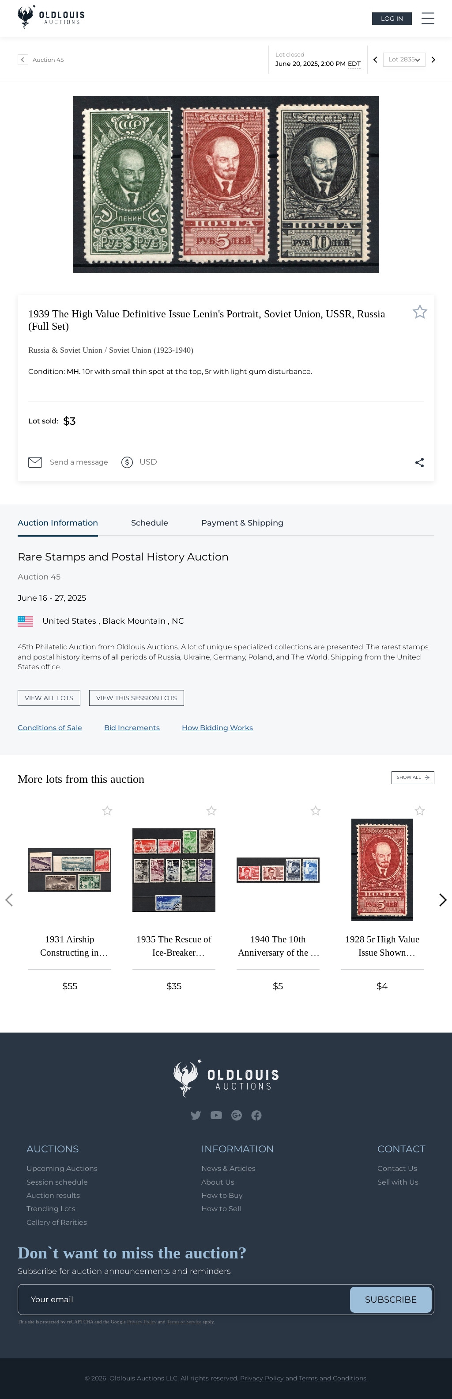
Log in (392, 19)
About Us (217, 1182)
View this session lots (136, 698)
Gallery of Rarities (56, 1222)
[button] (12, 900)
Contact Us (397, 1168)
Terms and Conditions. (333, 1378)
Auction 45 (48, 59)
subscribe (391, 1299)
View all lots (49, 698)
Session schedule (57, 1182)
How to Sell (221, 1209)
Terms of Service (184, 1322)
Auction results (53, 1195)
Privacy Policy (142, 1322)
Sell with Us (397, 1182)
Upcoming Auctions (62, 1168)
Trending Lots (50, 1209)
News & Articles (228, 1168)
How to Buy (222, 1195)
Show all (413, 777)
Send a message (68, 462)
